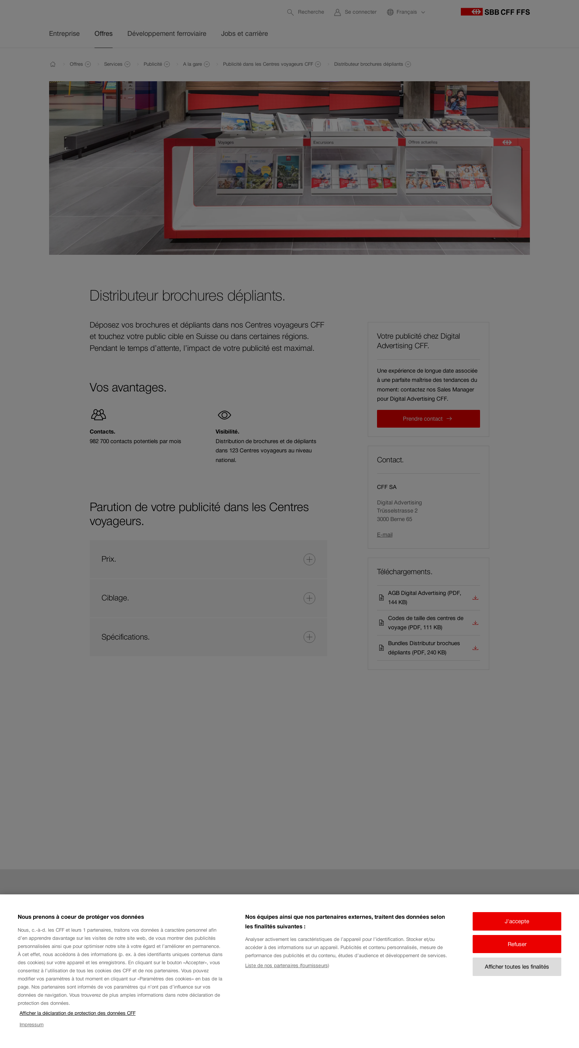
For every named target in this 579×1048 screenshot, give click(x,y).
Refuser (517, 952)
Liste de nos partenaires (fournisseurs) (287, 974)
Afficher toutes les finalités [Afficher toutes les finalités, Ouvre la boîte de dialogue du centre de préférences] (517, 975)
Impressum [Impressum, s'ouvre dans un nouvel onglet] (32, 1032)
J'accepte (517, 930)
